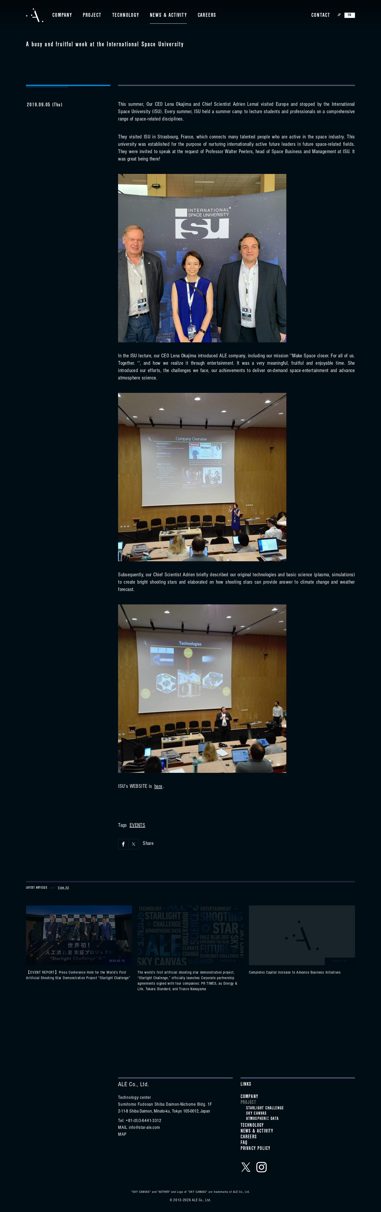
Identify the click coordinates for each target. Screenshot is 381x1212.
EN (349, 15)
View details (79, 943)
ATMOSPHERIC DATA (262, 1119)
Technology (125, 16)
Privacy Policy (256, 1149)
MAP (122, 1135)
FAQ (244, 1143)
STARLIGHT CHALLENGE (265, 1108)
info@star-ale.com (144, 1128)
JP (339, 15)
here (158, 787)
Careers (207, 16)
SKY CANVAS (256, 1113)
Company (62, 16)
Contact (320, 16)
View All (63, 888)
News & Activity (168, 16)
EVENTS (137, 826)
